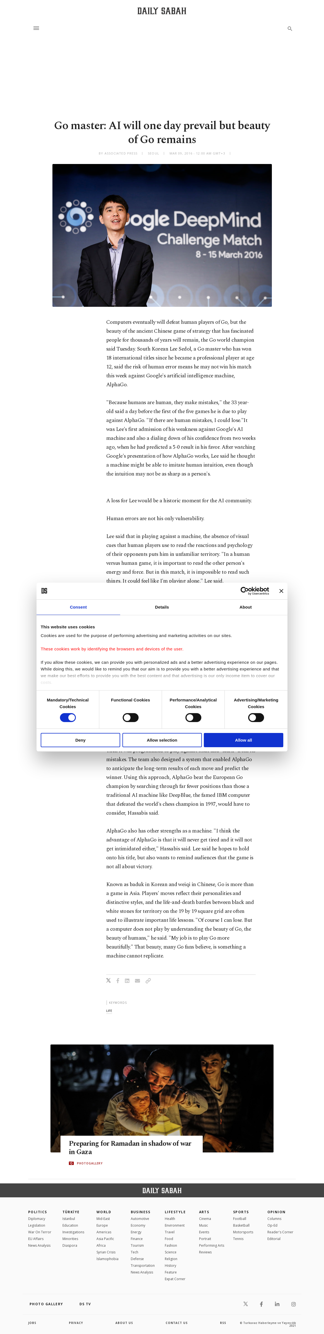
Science (170, 1252)
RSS (223, 1323)
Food (169, 1238)
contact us (177, 1323)
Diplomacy (36, 1218)
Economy (138, 1225)
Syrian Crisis (105, 1252)
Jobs (32, 1323)
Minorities (70, 1238)
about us (124, 1323)
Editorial (274, 1238)
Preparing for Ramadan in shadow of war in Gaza (130, 1147)
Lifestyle (175, 1212)
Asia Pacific (105, 1238)
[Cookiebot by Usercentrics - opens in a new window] (244, 591)
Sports (241, 1212)
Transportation (143, 1265)
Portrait (205, 1238)
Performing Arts (211, 1245)
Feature (171, 1272)
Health (170, 1218)
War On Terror (39, 1232)
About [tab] (246, 606)
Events (204, 1232)
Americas (103, 1232)
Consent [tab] (78, 606)
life (109, 1011)
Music (203, 1225)
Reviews (205, 1252)
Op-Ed (272, 1225)
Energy (136, 1232)
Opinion (276, 1212)
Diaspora (69, 1245)
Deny (80, 740)
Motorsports (243, 1232)
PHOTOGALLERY (90, 1163)
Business (141, 1212)
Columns (274, 1218)
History (170, 1265)
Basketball (241, 1225)
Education (70, 1225)
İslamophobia (107, 1258)
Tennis (238, 1238)
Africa (101, 1245)
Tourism (137, 1245)
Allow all (243, 740)
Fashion (171, 1245)
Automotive (140, 1218)
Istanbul (68, 1218)
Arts (204, 1212)
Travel (170, 1232)
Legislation (36, 1225)
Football (239, 1218)
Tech (134, 1252)
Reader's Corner (280, 1232)
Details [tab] (162, 606)
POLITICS (37, 1212)
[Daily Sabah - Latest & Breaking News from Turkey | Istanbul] (161, 10)
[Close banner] (281, 591)
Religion (171, 1258)
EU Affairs (35, 1238)
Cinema (205, 1218)
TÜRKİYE (71, 1212)
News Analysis (39, 1245)
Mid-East (103, 1218)
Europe (102, 1225)
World (103, 1212)
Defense (137, 1258)
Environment (175, 1225)
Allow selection (162, 740)
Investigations (73, 1232)
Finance (137, 1238)
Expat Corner (175, 1279)
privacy (76, 1323)
